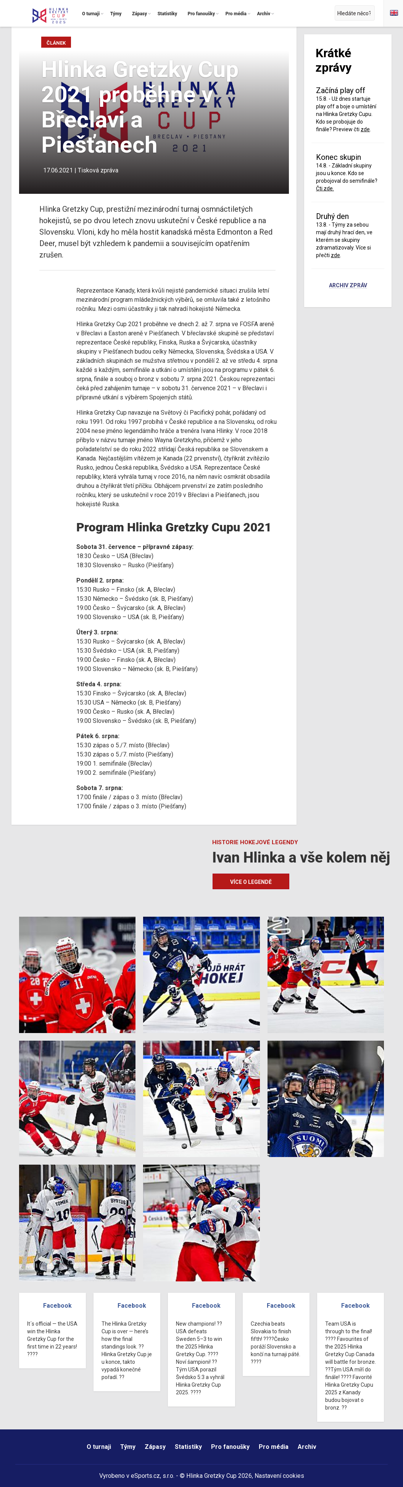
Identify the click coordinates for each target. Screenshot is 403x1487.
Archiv (307, 1446)
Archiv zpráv (348, 285)
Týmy (127, 1446)
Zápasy (155, 1446)
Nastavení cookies (279, 1475)
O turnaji (99, 1446)
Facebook (57, 1305)
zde (365, 129)
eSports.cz (145, 1475)
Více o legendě (251, 882)
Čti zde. (325, 188)
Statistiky (188, 1446)
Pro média (274, 1446)
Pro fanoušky (230, 1446)
